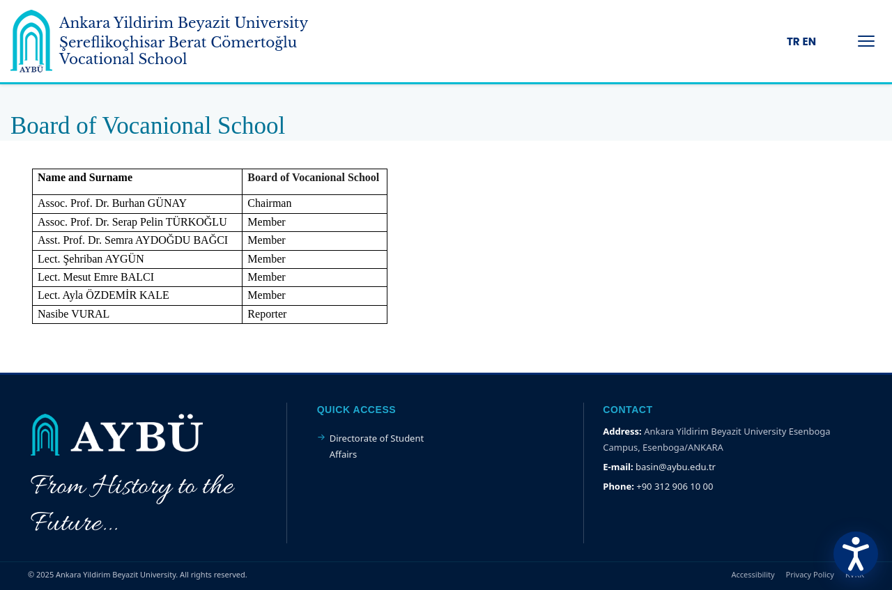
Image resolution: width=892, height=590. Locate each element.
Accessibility (753, 574)
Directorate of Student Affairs (377, 446)
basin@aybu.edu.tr (676, 466)
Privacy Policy (810, 574)
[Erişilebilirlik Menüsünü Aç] (855, 553)
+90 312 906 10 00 (674, 486)
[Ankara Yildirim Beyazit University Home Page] (181, 41)
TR (793, 41)
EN (809, 41)
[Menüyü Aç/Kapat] (866, 41)
